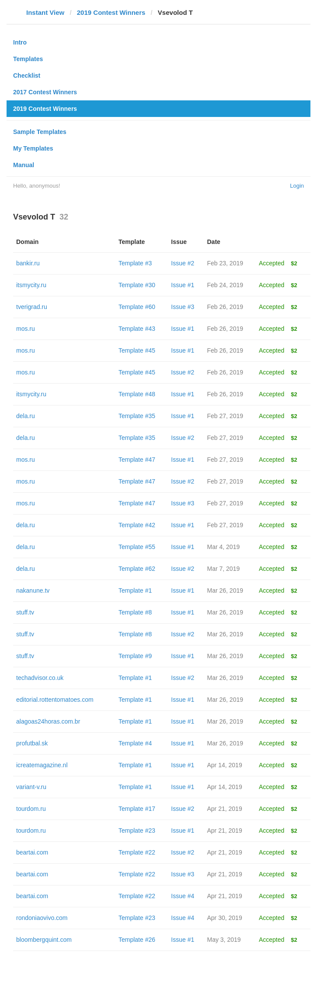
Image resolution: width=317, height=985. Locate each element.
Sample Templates (39, 131)
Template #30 (136, 284)
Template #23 (136, 830)
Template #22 (136, 852)
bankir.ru (28, 263)
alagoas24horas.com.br (48, 721)
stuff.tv (25, 612)
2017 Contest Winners (45, 92)
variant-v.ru (31, 786)
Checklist (26, 75)
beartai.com (32, 852)
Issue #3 (182, 306)
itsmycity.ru (31, 284)
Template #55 (136, 546)
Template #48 (136, 394)
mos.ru (25, 328)
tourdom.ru (31, 808)
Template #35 (136, 415)
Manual (23, 164)
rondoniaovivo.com (42, 917)
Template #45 (136, 350)
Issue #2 (182, 263)
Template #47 (136, 459)
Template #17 (136, 808)
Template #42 (136, 525)
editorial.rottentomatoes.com (55, 699)
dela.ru (25, 415)
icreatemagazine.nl (42, 765)
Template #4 (135, 743)
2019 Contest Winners (111, 12)
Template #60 (136, 306)
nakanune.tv (32, 590)
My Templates (33, 148)
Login (297, 185)
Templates (28, 58)
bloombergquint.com (44, 939)
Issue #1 (182, 284)
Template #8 (135, 612)
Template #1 (135, 590)
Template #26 (136, 939)
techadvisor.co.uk (39, 677)
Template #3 (135, 263)
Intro (20, 42)
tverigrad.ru (31, 306)
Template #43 (136, 328)
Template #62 (136, 568)
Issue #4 (182, 895)
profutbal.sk (32, 743)
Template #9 (135, 655)
